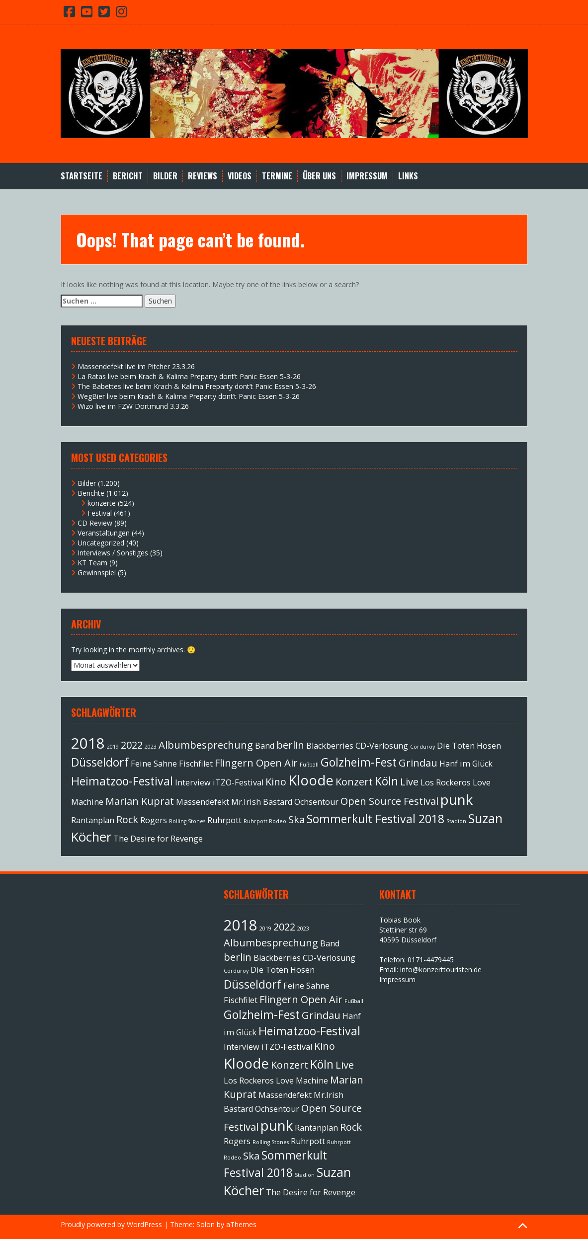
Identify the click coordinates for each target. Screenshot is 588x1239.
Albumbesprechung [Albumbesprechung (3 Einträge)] (206, 745)
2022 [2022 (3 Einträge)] (132, 745)
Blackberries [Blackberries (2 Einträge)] (329, 745)
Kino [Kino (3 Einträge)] (275, 781)
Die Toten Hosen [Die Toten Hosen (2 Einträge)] (469, 745)
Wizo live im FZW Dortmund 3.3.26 (133, 406)
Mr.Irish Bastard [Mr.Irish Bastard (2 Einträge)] (261, 801)
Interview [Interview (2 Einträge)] (193, 782)
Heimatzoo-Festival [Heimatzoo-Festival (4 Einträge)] (122, 781)
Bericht (128, 176)
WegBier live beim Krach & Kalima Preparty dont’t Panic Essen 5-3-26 (189, 396)
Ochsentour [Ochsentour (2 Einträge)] (316, 801)
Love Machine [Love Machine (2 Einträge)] (302, 1080)
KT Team (92, 562)
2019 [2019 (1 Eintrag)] (113, 746)
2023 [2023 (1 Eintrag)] (151, 746)
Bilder (165, 176)
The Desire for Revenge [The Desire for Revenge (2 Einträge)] (158, 838)
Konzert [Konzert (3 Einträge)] (354, 781)
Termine (277, 176)
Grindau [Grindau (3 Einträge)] (418, 763)
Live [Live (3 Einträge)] (409, 781)
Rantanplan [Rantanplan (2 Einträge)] (92, 820)
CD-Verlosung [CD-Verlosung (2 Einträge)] (381, 745)
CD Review (95, 523)
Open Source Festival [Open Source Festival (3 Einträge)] (389, 801)
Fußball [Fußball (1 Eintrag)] (309, 764)
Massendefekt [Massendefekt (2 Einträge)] (202, 801)
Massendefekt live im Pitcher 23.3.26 (136, 366)
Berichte (91, 493)
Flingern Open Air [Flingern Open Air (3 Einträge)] (256, 763)
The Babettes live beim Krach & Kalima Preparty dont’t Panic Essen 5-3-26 (197, 386)
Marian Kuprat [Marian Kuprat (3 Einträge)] (139, 801)
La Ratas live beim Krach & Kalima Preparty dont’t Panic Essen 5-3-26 (189, 376)
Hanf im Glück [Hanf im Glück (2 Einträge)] (466, 763)
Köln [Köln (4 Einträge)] (386, 781)
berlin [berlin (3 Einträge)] (290, 745)
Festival (99, 513)
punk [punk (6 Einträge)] (456, 799)
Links (408, 176)
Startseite (81, 176)
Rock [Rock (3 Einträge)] (127, 819)
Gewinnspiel (97, 572)
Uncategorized (101, 542)
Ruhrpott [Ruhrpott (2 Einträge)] (224, 820)
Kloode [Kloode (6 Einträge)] (311, 780)
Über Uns (319, 176)
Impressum (367, 176)
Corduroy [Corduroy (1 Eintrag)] (422, 746)
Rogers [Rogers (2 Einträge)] (153, 820)
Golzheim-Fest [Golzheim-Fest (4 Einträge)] (359, 762)
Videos (240, 176)
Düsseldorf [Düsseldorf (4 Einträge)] (100, 762)
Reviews (202, 176)
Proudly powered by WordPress (111, 1224)
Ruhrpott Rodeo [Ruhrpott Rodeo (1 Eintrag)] (265, 821)
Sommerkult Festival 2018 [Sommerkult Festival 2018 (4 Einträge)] (375, 819)
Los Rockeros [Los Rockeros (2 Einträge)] (445, 782)
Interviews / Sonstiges (113, 552)
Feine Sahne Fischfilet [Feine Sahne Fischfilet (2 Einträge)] (172, 763)
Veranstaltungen (104, 533)
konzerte (101, 503)
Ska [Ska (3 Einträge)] (296, 819)
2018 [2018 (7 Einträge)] (88, 743)
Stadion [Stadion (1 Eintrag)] (456, 821)
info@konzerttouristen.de (441, 969)
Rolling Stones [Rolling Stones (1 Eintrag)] (187, 821)
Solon (205, 1224)
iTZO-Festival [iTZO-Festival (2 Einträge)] (238, 782)
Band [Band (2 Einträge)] (264, 745)
